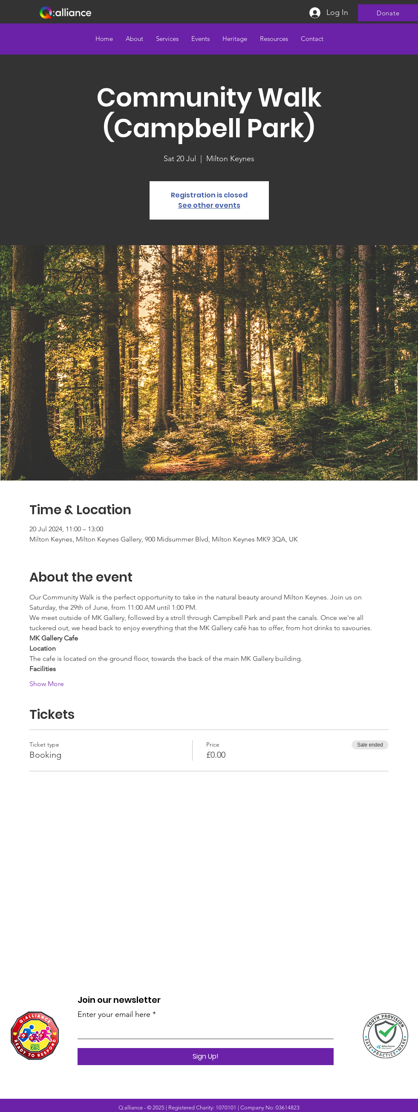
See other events (209, 205)
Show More (46, 684)
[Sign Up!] (206, 1056)
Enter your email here (114, 1014)
